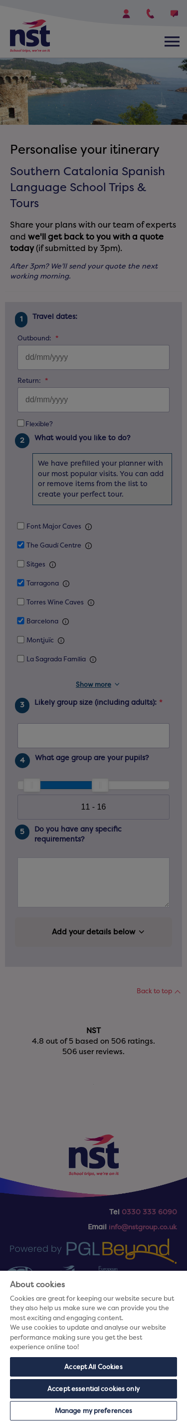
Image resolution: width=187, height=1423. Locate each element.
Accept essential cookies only (93, 1389)
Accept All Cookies (93, 1367)
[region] (93, 1347)
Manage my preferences (94, 1411)
